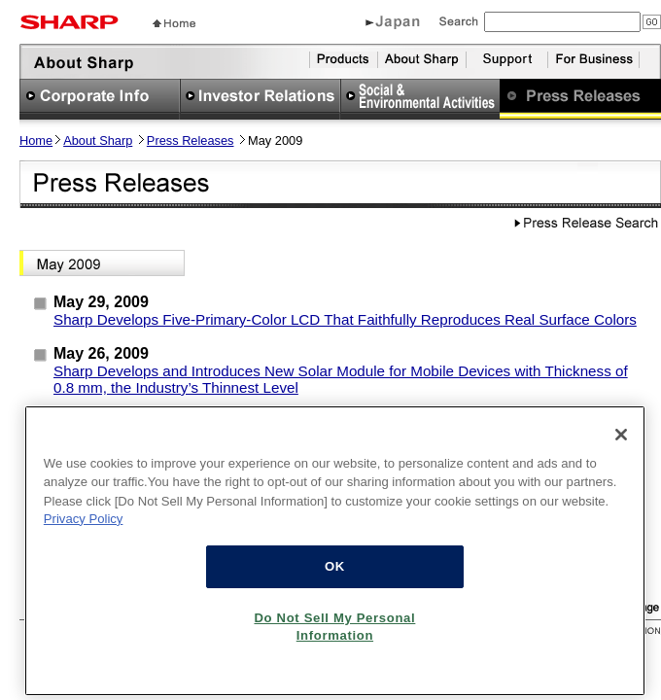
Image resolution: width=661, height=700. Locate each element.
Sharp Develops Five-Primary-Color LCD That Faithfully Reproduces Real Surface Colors (345, 319)
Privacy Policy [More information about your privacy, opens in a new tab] (83, 528)
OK (335, 576)
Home (35, 140)
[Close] (621, 444)
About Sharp (97, 140)
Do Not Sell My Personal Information (334, 636)
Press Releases (190, 140)
